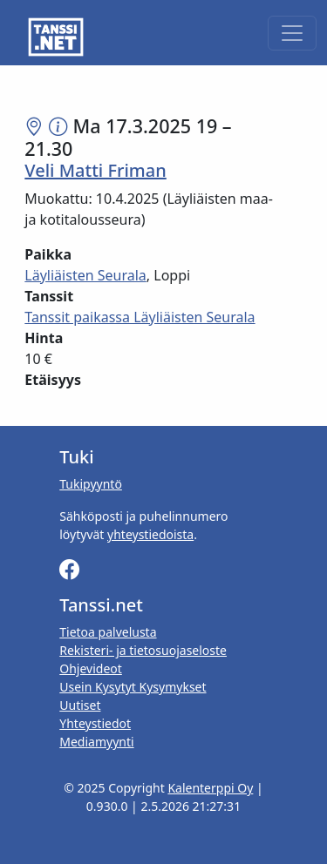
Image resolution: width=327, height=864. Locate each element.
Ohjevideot (90, 668)
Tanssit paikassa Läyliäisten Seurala (139, 317)
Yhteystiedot (95, 723)
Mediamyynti (96, 741)
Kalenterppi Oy (210, 788)
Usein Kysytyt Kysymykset (132, 686)
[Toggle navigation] (292, 33)
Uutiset (79, 705)
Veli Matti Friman (95, 170)
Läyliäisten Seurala (85, 275)
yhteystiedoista (150, 534)
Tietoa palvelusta (107, 632)
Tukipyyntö (90, 484)
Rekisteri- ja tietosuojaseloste (143, 650)
